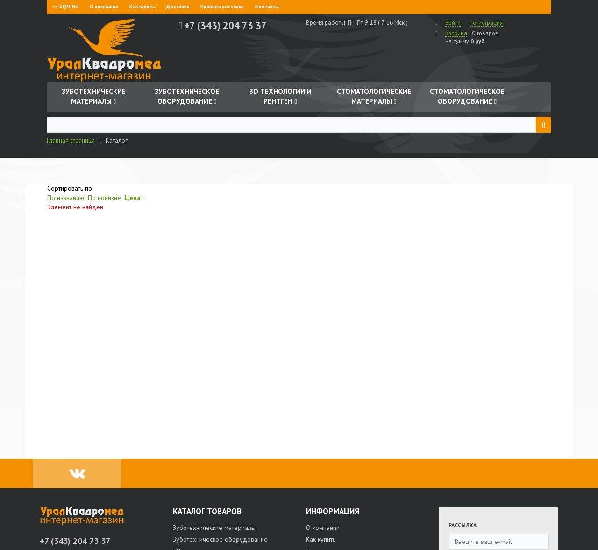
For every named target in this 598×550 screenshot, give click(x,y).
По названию (65, 197)
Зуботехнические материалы (214, 527)
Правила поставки (222, 6)
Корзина (456, 32)
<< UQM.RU (65, 6)
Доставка (177, 6)
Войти (453, 22)
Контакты (267, 6)
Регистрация (486, 22)
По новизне (104, 197)
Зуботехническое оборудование (220, 539)
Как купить (142, 6)
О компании (104, 6)
